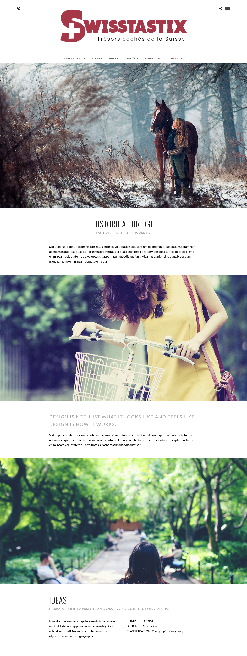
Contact (175, 58)
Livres (97, 58)
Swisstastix (75, 58)
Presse (115, 58)
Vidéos (133, 58)
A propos (153, 58)
